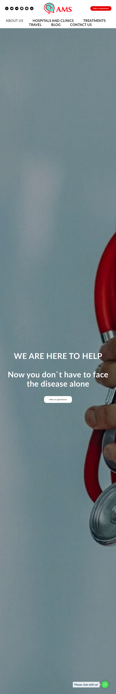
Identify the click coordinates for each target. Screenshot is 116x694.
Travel (35, 25)
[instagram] (26, 8)
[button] (100, 8)
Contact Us (81, 25)
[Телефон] (6, 8)
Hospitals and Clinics (53, 20)
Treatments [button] (94, 20)
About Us (14, 20)
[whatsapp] (21, 8)
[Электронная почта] (11, 8)
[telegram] (16, 8)
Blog (56, 25)
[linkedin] (31, 8)
